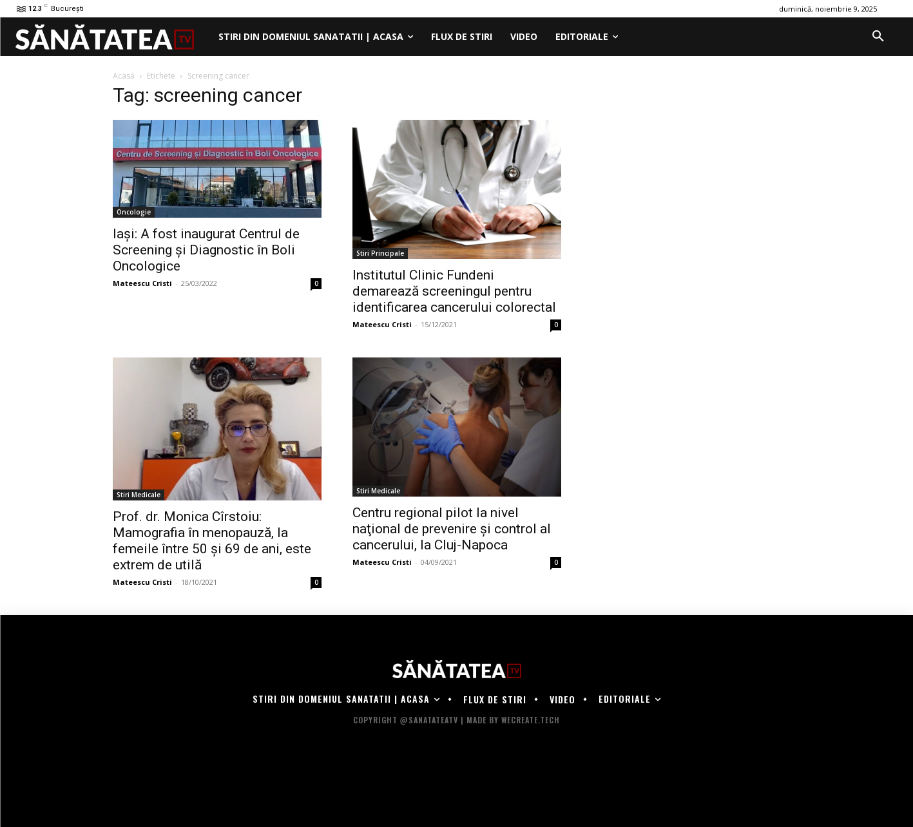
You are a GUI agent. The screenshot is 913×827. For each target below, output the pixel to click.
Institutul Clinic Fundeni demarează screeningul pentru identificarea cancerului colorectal (454, 291)
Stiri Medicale (138, 494)
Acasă (124, 75)
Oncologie (134, 211)
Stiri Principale (380, 253)
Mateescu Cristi (142, 283)
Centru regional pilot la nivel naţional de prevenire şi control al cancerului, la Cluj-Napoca (451, 529)
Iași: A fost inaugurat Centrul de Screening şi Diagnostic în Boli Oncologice (206, 250)
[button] (878, 36)
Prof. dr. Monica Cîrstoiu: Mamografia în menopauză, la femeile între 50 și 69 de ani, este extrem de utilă (212, 541)
